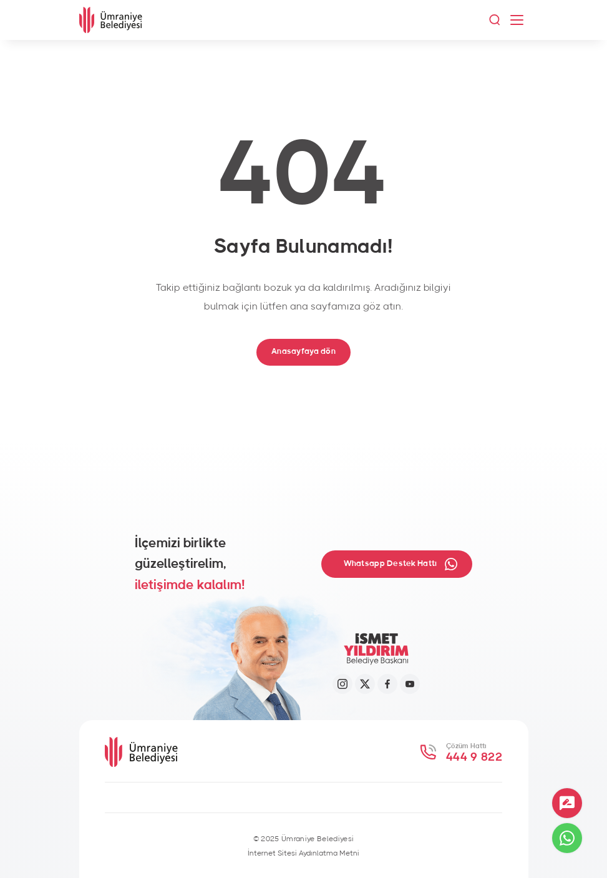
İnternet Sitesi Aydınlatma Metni (303, 853)
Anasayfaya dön (303, 352)
